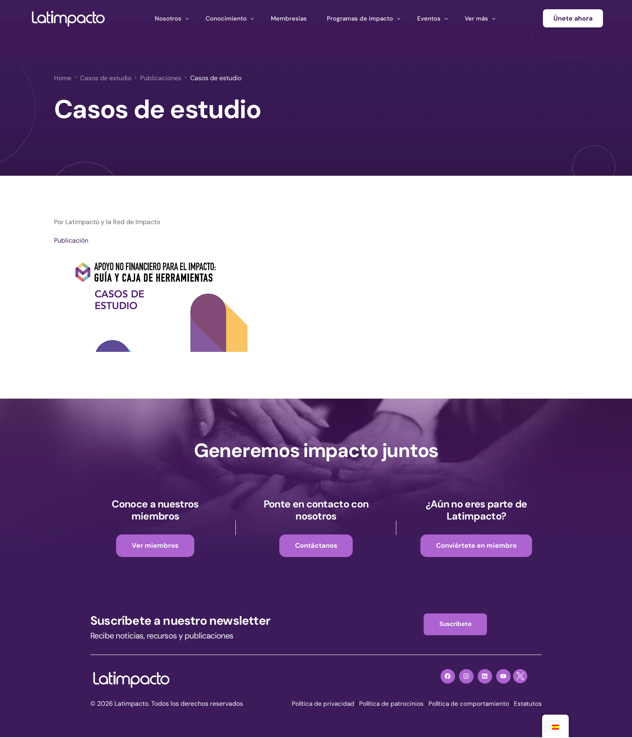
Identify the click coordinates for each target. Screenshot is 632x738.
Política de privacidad (318, 704)
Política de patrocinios (389, 704)
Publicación (71, 240)
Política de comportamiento (467, 704)
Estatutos (528, 704)
